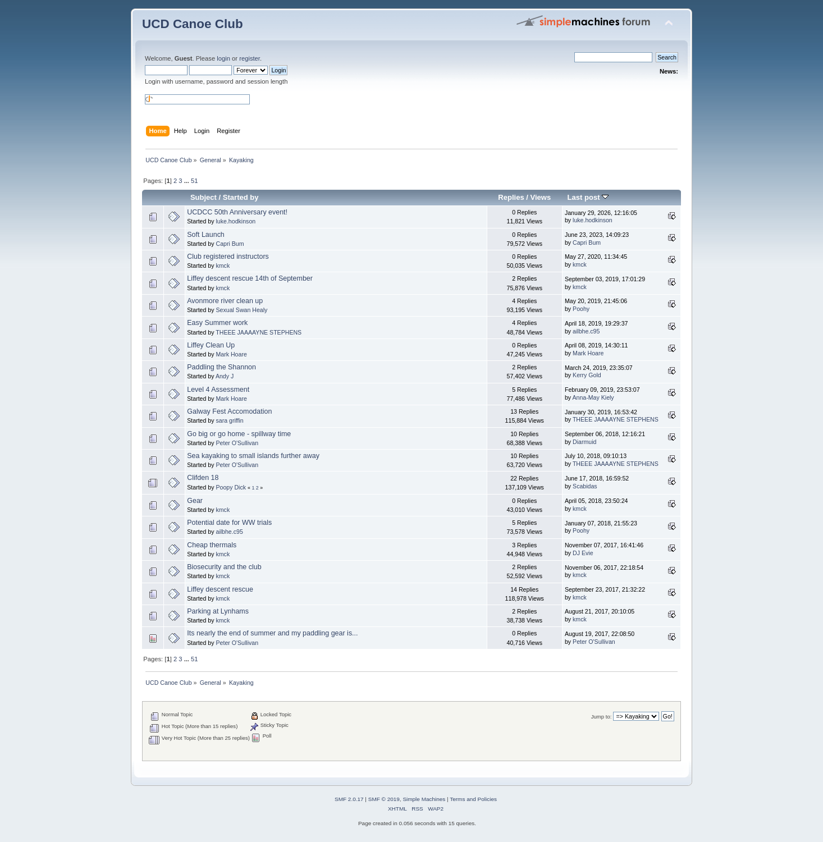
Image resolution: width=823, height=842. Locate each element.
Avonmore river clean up (225, 301)
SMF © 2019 (384, 799)
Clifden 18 (202, 478)
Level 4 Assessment (218, 389)
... (187, 180)
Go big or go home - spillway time (239, 434)
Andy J (225, 376)
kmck (223, 265)
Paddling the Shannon (221, 367)
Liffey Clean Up (211, 345)
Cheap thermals (211, 545)
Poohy (581, 308)
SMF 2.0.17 (349, 799)
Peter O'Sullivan (237, 443)
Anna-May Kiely (593, 397)
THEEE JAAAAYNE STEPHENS (258, 332)
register (249, 58)
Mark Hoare (231, 354)
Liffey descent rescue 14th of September (250, 278)
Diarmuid (584, 441)
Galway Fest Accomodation (229, 411)
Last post (588, 197)
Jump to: (601, 716)
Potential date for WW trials (229, 523)
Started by (241, 197)
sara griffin (229, 420)
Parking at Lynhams (218, 611)
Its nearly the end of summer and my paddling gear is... (272, 633)
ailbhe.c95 (586, 331)
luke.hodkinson (235, 221)
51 (194, 180)
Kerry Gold (587, 375)
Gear (195, 501)
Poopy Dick (231, 487)
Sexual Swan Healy (241, 309)
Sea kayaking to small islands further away (253, 456)
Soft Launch (206, 235)
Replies (511, 197)
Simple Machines (424, 799)
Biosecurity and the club (224, 567)
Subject (203, 197)
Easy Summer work (217, 323)
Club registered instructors (228, 256)
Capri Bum (230, 243)
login (223, 58)
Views (541, 197)
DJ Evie (583, 553)
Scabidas (585, 486)
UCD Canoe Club (192, 24)
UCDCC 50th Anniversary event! (237, 212)
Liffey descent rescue (220, 589)
